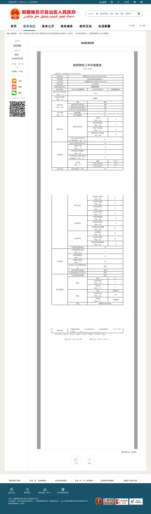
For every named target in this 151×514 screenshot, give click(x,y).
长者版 (126, 2)
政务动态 (29, 26)
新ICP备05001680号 (25, 501)
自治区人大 (23, 2)
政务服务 (67, 26)
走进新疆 (104, 26)
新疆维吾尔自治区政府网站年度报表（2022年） (56, 33)
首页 (14, 26)
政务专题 (34, 33)
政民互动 (86, 26)
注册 (142, 26)
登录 (132, 26)
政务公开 (48, 26)
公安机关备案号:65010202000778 (74, 501)
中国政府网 (12, 2)
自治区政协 (33, 2)
